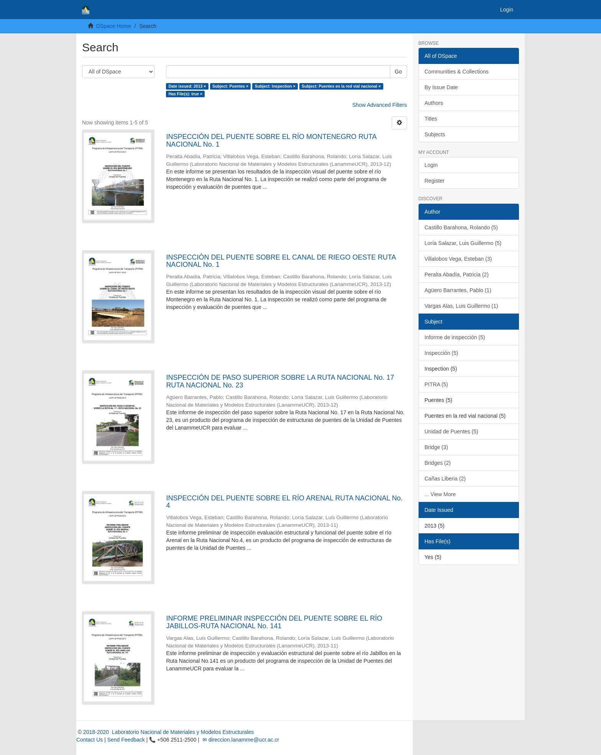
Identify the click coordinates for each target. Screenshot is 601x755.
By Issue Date (441, 87)
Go (398, 72)
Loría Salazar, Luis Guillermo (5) (463, 243)
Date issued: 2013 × (187, 86)
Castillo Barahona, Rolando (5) (461, 227)
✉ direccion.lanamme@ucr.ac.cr (240, 740)
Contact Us (89, 740)
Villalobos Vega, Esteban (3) (458, 259)
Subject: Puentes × (230, 86)
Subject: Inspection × (275, 86)
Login (431, 165)
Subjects (435, 134)
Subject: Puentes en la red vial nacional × (341, 86)
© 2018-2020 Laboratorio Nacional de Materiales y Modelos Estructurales (165, 732)
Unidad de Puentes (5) (451, 431)
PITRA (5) (436, 384)
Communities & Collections (457, 72)
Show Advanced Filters (379, 105)
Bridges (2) (438, 463)
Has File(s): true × (185, 94)
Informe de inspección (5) (455, 337)
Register (435, 181)
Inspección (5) (441, 353)
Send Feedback (126, 740)
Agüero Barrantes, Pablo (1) (458, 290)
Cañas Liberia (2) (445, 479)
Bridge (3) (436, 447)
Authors (434, 103)
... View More (440, 494)
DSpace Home (113, 26)
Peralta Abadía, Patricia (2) (457, 274)
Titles (431, 119)
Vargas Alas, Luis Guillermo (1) (461, 306)
